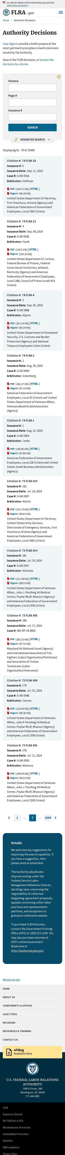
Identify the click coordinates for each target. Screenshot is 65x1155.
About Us (9, 997)
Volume (13, 81)
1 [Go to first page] (18, 818)
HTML (34, 189)
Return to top (11, 980)
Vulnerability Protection (15, 1129)
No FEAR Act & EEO (13, 1116)
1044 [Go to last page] (48, 818)
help (59, 77)
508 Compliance (11, 1142)
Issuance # (15, 110)
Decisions (9, 1022)
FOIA (5, 1103)
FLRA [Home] (22, 12)
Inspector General (12, 1110)
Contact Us (10, 1039)
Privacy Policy (10, 1149)
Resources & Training (17, 1031)
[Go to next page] (55, 817)
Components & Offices (17, 1005)
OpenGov (8, 1136)
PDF (11, 189)
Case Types (10, 1014)
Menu (61, 12)
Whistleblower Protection (17, 1123)
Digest (12, 193)
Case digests (10, 44)
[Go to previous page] (9, 817)
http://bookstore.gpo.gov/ (27, 951)
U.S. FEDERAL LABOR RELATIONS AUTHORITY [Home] (32, 1080)
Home (6, 20)
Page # (12, 95)
